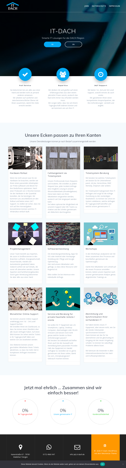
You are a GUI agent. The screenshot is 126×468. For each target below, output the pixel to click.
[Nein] (123, 464)
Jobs (86, 6)
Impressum (114, 6)
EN (73, 44)
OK (102, 464)
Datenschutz (99, 6)
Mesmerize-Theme (109, 453)
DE (53, 44)
